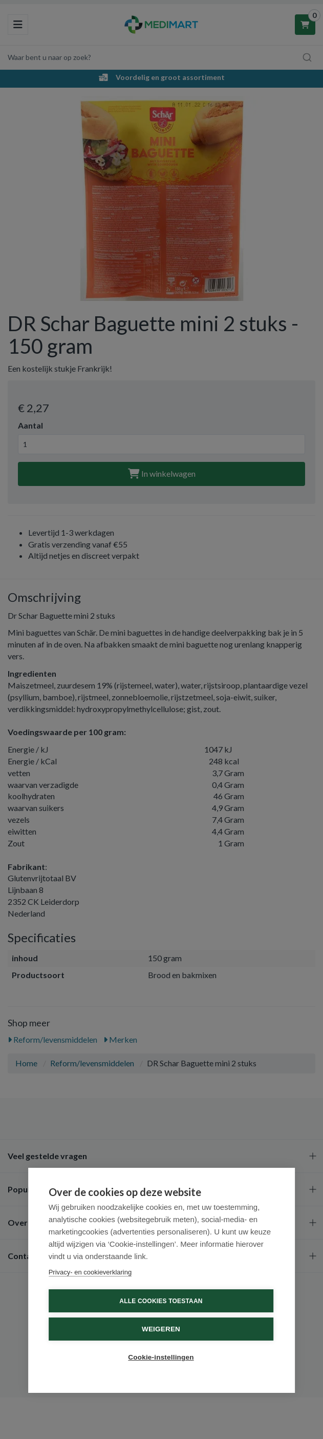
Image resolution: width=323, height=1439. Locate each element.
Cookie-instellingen (160, 1357)
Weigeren (161, 1329)
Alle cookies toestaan (160, 1301)
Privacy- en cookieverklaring (90, 1272)
